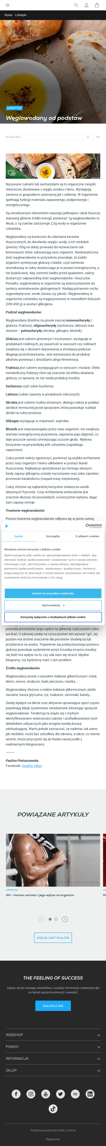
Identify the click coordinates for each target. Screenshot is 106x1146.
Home (8, 15)
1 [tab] (50, 919)
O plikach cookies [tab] (87, 536)
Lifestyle (20, 15)
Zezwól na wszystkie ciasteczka (53, 593)
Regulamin (53, 1139)
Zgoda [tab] (18, 536)
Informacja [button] (17, 1058)
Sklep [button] (11, 1070)
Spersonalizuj (53, 605)
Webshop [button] (14, 1035)
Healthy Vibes (32, 766)
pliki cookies (68, 1130)
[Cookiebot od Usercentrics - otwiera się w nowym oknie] (85, 526)
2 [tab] (56, 919)
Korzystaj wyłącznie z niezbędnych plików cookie (53, 616)
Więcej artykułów (53, 938)
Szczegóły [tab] (53, 536)
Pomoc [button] (12, 1046)
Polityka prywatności (44, 1130)
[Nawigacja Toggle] (7, 5)
